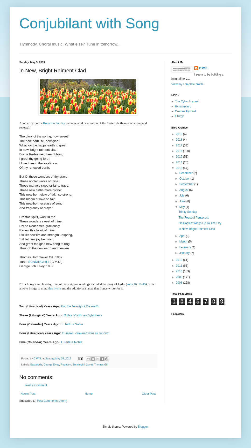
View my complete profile (187, 84)
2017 (179, 145)
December (186, 173)
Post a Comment (36, 385)
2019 (179, 134)
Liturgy (179, 116)
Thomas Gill (101, 364)
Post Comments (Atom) (52, 400)
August (184, 190)
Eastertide (36, 364)
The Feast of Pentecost (194, 217)
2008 (179, 282)
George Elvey (51, 364)
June (182, 201)
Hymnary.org (183, 106)
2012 (179, 260)
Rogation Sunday (54, 123)
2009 (179, 277)
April (182, 236)
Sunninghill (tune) (82, 364)
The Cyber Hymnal (187, 101)
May (182, 207)
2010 (179, 271)
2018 (179, 139)
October (184, 178)
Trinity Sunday (188, 211)
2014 (179, 162)
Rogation (66, 364)
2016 (179, 151)
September (186, 184)
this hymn (54, 288)
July (182, 195)
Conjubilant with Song (89, 23)
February (185, 247)
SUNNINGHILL (38, 262)
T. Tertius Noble (72, 324)
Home (89, 393)
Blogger (143, 426)
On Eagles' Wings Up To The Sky (200, 223)
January (184, 253)
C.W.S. (203, 68)
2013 (179, 168)
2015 (179, 156)
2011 (179, 265)
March (183, 241)
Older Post (149, 393)
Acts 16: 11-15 (136, 284)
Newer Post (28, 393)
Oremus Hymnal (185, 111)
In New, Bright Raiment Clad (197, 229)
